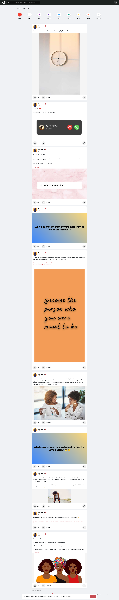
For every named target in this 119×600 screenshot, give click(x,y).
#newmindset (48, 521)
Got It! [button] (92, 596)
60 (97, 594)
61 (100, 594)
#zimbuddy (36, 263)
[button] (23, 2)
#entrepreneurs (75, 263)
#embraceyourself (38, 265)
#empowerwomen (56, 263)
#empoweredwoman (38, 521)
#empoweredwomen (45, 263)
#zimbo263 (62, 521)
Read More (36, 167)
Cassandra (41, 26)
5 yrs (39, 27)
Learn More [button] (68, 596)
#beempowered (47, 265)
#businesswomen (66, 263)
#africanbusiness (70, 521)
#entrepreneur (79, 521)
